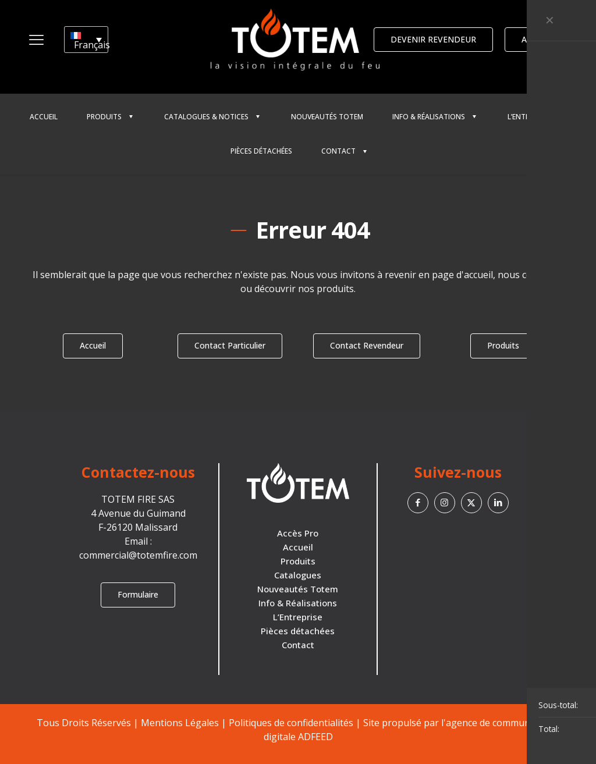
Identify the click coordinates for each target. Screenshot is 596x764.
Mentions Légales (180, 722)
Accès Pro (297, 533)
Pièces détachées (298, 631)
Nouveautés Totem (297, 589)
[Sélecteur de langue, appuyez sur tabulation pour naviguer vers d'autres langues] (86, 39)
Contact (298, 645)
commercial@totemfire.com (138, 555)
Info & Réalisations (297, 603)
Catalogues (297, 575)
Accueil (298, 547)
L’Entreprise (297, 617)
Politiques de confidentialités (291, 722)
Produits (298, 561)
